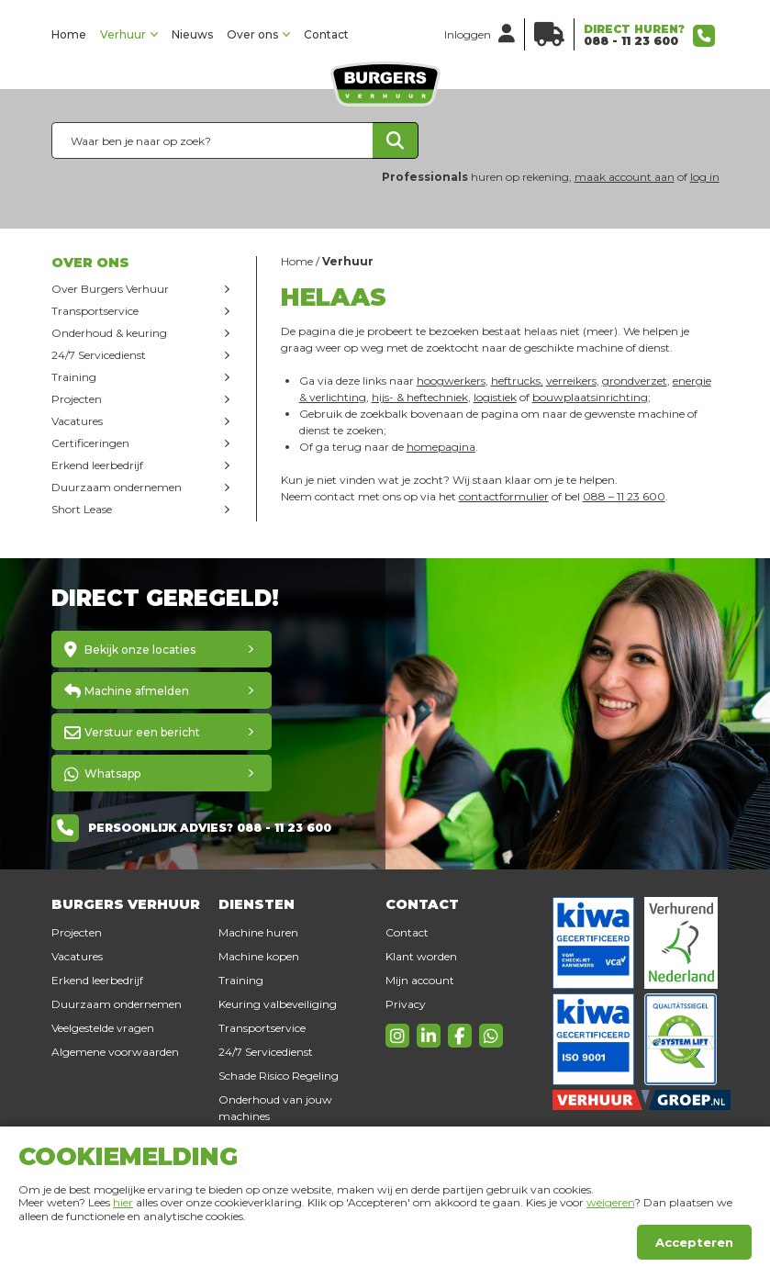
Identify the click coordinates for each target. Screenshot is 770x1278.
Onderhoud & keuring (109, 333)
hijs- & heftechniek (420, 397)
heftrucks (516, 380)
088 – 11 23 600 (624, 496)
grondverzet (634, 380)
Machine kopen (258, 956)
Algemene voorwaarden (115, 1052)
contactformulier (504, 496)
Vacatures (77, 421)
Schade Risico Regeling (278, 1075)
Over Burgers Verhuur (110, 289)
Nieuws (192, 34)
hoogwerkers (451, 380)
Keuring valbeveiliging (277, 1004)
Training (73, 377)
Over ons (252, 34)
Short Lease (81, 509)
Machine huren (258, 932)
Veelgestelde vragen (102, 1028)
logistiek (495, 397)
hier (123, 1202)
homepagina (441, 447)
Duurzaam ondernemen (116, 487)
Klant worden (421, 956)
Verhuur (123, 34)
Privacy (405, 1004)
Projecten (76, 399)
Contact (326, 34)
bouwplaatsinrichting (590, 397)
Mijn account (419, 980)
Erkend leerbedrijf (97, 465)
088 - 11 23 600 (631, 41)
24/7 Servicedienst (98, 355)
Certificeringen (90, 443)
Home (68, 34)
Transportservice (95, 311)
